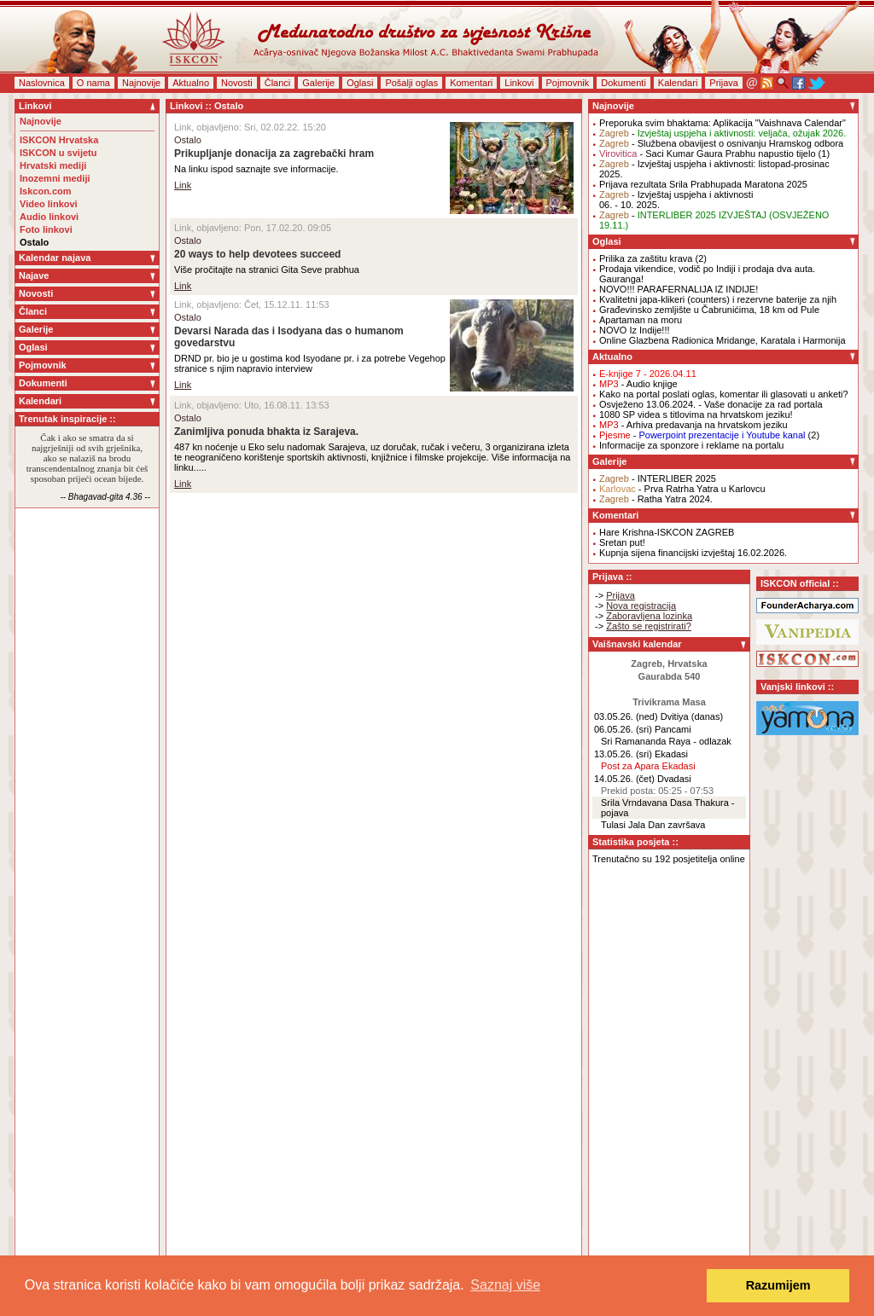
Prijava (723, 83)
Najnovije (141, 83)
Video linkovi (49, 204)
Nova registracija (641, 605)
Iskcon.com (46, 191)
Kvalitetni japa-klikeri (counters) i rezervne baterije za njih (717, 299)
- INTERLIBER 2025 (657, 478)
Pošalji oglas (411, 83)
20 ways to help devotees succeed (257, 254)
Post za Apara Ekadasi (648, 766)
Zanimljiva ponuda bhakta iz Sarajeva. (266, 432)
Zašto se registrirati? (648, 626)
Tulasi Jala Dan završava (653, 825)
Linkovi (518, 83)
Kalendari (677, 83)
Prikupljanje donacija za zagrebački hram (274, 153)
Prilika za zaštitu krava (645, 258)
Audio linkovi (49, 217)
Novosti (237, 83)
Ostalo (34, 242)
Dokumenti (623, 83)
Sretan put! (622, 542)
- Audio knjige (638, 384)
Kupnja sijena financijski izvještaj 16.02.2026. (693, 553)
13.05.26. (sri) (623, 754)
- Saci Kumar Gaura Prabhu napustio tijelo (707, 153)
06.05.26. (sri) (623, 729)
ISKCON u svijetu (58, 153)
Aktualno (190, 83)
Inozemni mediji (55, 178)
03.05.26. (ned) (626, 716)
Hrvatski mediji (53, 165)
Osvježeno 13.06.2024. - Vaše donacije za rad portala (711, 404)
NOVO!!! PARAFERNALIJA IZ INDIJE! (678, 289)
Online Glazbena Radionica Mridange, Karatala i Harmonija (722, 340)
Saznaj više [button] (505, 1285)
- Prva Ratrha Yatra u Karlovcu (682, 489)
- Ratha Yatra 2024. (656, 499)
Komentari (471, 83)
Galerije (318, 83)
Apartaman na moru (640, 320)
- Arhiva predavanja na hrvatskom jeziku (693, 425)
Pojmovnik (568, 83)
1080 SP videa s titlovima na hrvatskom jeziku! (696, 414)
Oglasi (360, 83)
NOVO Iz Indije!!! (634, 330)
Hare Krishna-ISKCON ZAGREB (666, 532)
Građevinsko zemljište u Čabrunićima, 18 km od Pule (709, 309)
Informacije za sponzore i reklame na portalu (691, 445)
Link (182, 185)
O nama (93, 83)
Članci (278, 83)
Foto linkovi (46, 229)
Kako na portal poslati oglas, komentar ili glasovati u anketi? (723, 394)
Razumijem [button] (778, 1285)
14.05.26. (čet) (624, 779)
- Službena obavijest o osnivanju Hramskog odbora (721, 143)
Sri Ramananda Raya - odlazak (666, 741)
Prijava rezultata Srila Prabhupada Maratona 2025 (703, 184)
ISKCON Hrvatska (59, 140)
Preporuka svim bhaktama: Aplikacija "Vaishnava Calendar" (722, 123)
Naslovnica (42, 83)
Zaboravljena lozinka (649, 616)
